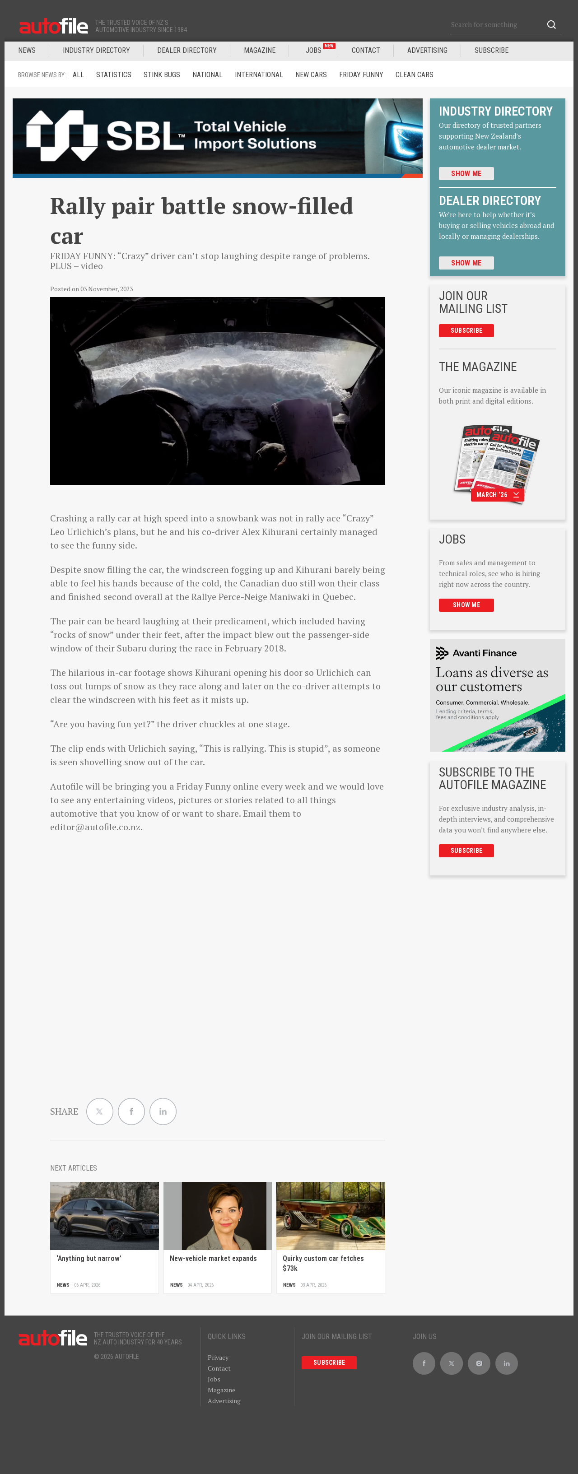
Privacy (218, 1357)
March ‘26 (497, 494)
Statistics (113, 74)
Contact (366, 50)
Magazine (221, 1390)
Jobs (214, 1379)
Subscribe (491, 50)
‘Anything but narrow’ (88, 1258)
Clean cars (415, 74)
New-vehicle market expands (213, 1258)
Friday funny (361, 74)
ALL (78, 74)
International (259, 74)
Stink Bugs (162, 74)
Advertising (427, 50)
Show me (466, 173)
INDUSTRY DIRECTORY (96, 50)
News (27, 50)
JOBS (321, 49)
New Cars (311, 74)
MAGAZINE (259, 50)
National (207, 74)
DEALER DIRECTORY (187, 50)
